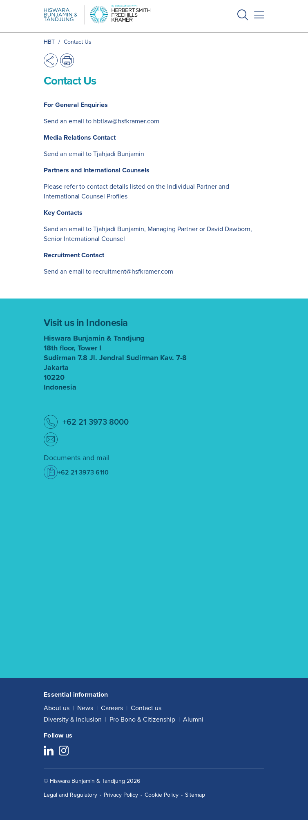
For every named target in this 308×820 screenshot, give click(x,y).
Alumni (193, 719)
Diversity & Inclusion (73, 719)
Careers (112, 708)
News (85, 708)
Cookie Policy (162, 795)
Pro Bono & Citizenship (142, 719)
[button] (242, 16)
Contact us (146, 708)
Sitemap (195, 795)
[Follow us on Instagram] (64, 751)
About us (56, 708)
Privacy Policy (121, 795)
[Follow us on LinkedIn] (49, 751)
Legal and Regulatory (70, 795)
